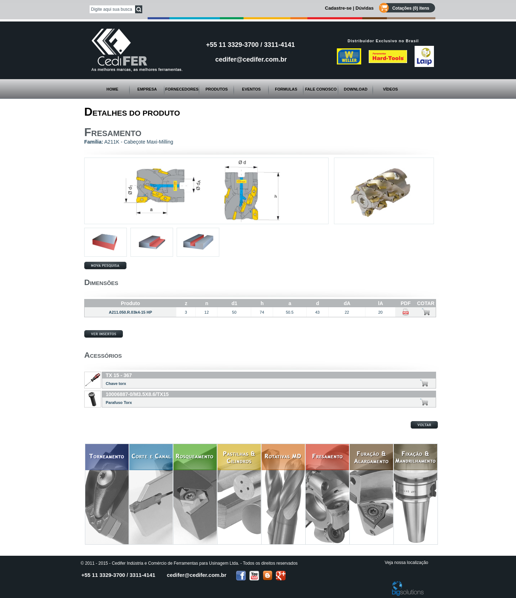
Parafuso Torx (119, 402)
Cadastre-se (338, 8)
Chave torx (116, 383)
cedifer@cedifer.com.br (251, 59)
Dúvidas (364, 8)
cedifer (196, 575)
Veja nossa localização (406, 562)
